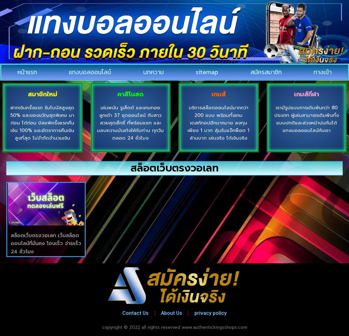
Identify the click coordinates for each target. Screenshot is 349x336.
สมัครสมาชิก (266, 72)
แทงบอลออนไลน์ (90, 72)
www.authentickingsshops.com (214, 327)
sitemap (207, 72)
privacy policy (212, 313)
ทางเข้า (323, 72)
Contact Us (134, 313)
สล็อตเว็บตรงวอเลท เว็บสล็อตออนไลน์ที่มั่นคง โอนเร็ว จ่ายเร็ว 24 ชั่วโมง (46, 243)
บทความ (153, 72)
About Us (172, 313)
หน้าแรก (27, 72)
